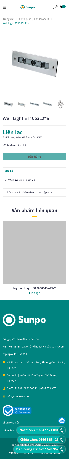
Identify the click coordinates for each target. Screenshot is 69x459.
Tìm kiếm (13, 453)
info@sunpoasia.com (19, 396)
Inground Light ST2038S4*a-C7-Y (34, 288)
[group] (34, 65)
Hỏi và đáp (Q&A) (50, 453)
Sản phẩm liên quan (34, 210)
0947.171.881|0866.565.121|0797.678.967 (31, 388)
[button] (62, 65)
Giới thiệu (29, 453)
